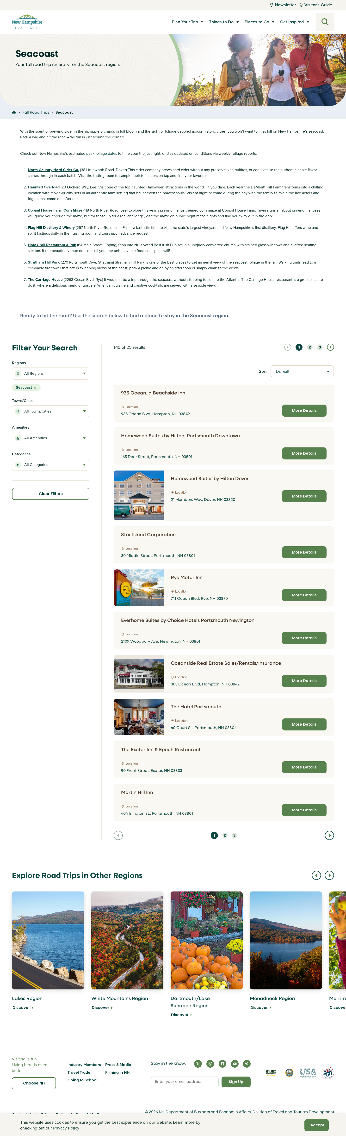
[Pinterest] (247, 1063)
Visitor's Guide (316, 5)
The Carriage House (45, 279)
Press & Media (118, 1065)
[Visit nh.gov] (289, 1073)
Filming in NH (117, 1073)
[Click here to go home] (14, 112)
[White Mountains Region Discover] (127, 957)
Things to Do (221, 22)
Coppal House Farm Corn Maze (55, 210)
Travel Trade (79, 1073)
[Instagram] (210, 1063)
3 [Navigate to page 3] (320, 347)
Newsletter (283, 5)
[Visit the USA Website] (307, 1073)
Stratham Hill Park (44, 262)
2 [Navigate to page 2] (310, 347)
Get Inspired (292, 22)
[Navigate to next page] (330, 347)
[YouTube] (235, 1063)
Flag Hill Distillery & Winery (51, 227)
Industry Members (84, 1065)
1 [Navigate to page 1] (299, 347)
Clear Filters (51, 494)
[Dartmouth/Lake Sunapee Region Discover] (207, 957)
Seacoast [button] (26, 387)
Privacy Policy (66, 1128)
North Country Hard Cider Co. (53, 170)
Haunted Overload (44, 187)
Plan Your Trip (185, 22)
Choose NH (34, 1083)
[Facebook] (222, 1063)
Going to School (82, 1080)
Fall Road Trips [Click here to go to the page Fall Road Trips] (35, 113)
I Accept (317, 1125)
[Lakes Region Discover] (48, 957)
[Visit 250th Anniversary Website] (327, 1072)
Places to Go (257, 22)
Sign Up (235, 1081)
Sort (263, 371)
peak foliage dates (101, 153)
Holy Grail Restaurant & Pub (52, 245)
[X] (198, 1063)
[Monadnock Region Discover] (286, 957)
